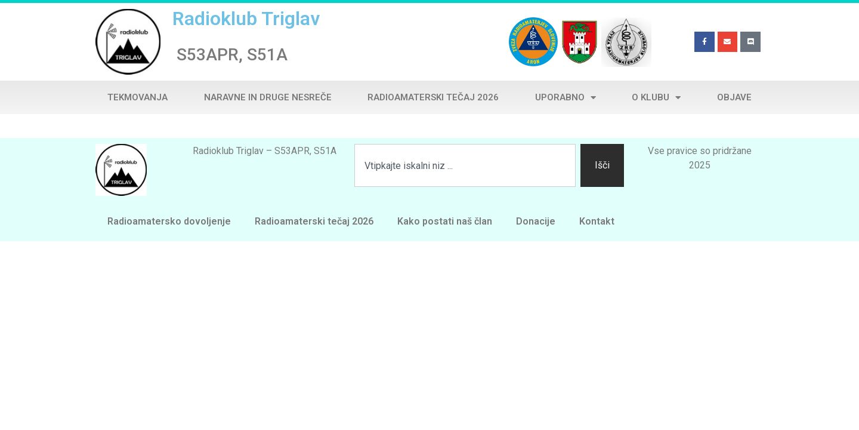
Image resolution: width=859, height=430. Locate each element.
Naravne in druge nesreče (268, 97)
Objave (734, 97)
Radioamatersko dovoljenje (169, 221)
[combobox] (465, 165)
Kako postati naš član (444, 221)
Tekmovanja (137, 97)
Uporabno (565, 97)
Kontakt (596, 221)
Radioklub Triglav (246, 18)
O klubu (656, 97)
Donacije (535, 221)
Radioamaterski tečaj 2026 (433, 97)
